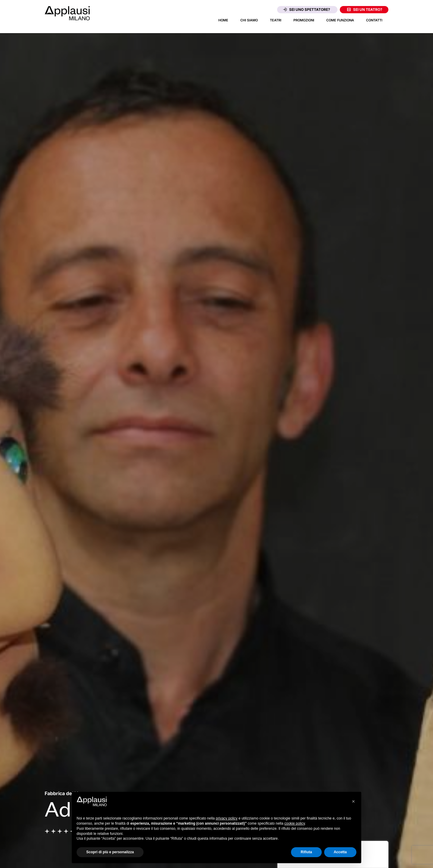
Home (223, 20)
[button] (353, 801)
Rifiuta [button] (306, 852)
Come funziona (340, 20)
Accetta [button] (340, 852)
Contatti (374, 20)
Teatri (275, 20)
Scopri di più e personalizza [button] (110, 852)
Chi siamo (249, 20)
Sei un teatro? (364, 9)
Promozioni (303, 20)
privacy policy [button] (227, 818)
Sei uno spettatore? (306, 9)
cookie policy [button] (294, 823)
